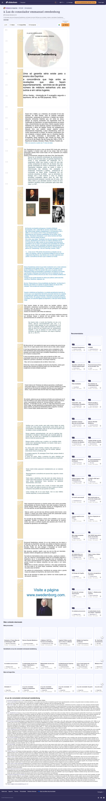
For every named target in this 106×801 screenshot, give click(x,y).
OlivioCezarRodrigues (82, 666)
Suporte (11, 791)
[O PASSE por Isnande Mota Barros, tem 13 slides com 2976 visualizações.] (95, 344)
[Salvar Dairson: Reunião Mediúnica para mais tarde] (100, 426)
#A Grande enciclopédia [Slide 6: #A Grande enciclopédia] (13, 721)
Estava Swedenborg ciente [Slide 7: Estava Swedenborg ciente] (14, 729)
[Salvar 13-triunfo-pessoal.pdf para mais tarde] (84, 501)
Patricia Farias (92, 481)
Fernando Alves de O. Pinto (78, 443)
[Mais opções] (39, 25)
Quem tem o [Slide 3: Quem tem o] (10, 704)
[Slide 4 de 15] (10, 67)
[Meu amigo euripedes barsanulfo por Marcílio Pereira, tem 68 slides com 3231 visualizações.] (78, 532)
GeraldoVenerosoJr (78, 500)
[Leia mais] (6, 20)
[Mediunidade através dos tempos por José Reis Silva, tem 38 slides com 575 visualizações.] (48, 660)
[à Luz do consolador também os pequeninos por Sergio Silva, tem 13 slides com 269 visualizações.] (30, 683)
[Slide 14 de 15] (10, 177)
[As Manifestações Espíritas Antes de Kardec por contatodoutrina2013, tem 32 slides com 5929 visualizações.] (66, 660)
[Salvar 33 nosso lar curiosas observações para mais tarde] (84, 596)
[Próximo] (102, 637)
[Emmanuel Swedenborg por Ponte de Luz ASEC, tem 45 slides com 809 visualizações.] (78, 344)
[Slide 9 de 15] (10, 122)
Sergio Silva (14, 8)
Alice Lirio (92, 557)
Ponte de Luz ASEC (77, 349)
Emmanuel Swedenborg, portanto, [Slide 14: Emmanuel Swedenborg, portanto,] (16, 774)
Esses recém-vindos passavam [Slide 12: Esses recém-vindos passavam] (15, 763)
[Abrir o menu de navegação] (2, 2)
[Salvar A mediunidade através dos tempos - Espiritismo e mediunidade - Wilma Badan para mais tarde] (100, 615)
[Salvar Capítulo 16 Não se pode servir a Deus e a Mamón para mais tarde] (100, 445)
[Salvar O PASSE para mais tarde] (100, 350)
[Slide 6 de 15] (10, 89)
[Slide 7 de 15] (10, 100)
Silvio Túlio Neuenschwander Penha (94, 406)
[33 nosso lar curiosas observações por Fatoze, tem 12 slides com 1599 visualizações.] (78, 589)
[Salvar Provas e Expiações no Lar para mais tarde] (100, 520)
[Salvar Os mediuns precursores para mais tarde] (84, 615)
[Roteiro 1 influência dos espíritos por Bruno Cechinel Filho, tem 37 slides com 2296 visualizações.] (95, 589)
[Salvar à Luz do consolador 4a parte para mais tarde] (91, 691)
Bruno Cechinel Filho (94, 595)
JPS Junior (92, 462)
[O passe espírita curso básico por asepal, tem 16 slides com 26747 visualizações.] (78, 513)
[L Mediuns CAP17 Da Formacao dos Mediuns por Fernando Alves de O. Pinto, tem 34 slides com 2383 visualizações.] (78, 438)
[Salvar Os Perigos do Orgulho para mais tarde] (84, 577)
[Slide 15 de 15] (10, 188)
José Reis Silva (45, 666)
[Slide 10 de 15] (10, 133)
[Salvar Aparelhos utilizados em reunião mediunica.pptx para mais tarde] (84, 369)
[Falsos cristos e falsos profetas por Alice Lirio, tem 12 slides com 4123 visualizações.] (95, 551)
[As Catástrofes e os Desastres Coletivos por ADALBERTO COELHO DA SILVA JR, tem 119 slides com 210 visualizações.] (78, 551)
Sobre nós (4, 791)
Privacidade (23, 791)
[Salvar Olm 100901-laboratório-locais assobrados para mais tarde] (100, 539)
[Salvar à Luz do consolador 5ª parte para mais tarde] (73, 691)
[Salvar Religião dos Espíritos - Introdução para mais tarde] (84, 463)
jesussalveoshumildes (94, 424)
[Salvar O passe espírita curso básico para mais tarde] (84, 520)
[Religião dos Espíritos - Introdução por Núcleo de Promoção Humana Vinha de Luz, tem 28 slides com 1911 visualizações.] (78, 456)
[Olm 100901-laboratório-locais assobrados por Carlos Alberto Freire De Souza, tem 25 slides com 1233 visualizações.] (95, 532)
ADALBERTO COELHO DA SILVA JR (78, 557)
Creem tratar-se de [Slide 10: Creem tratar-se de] (12, 751)
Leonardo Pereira (93, 387)
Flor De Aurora (76, 368)
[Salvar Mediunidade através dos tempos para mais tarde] (55, 667)
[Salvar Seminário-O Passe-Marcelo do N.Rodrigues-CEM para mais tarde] (84, 426)
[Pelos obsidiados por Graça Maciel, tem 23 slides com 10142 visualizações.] (78, 381)
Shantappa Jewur (77, 614)
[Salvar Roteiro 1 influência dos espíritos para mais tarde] (100, 596)
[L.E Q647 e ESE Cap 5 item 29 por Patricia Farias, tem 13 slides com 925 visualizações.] (95, 475)
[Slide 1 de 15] (10, 34)
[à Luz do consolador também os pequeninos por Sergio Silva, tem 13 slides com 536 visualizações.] (48, 683)
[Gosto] (6, 25)
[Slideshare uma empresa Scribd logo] (11, 2)
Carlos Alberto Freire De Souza (94, 538)
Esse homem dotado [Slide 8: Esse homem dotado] (12, 737)
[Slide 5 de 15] (10, 78)
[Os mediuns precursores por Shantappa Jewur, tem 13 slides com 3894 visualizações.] (78, 608)
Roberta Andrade (93, 443)
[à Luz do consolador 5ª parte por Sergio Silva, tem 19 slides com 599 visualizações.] (66, 683)
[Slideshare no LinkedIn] (103, 797)
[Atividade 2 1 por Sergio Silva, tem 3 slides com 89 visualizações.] (12, 683)
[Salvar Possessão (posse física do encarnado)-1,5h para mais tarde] (100, 369)
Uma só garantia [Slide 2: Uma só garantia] (11, 702)
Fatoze (75, 595)
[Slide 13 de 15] (10, 166)
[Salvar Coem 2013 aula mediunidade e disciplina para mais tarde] (84, 407)
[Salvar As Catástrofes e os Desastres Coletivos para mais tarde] (84, 558)
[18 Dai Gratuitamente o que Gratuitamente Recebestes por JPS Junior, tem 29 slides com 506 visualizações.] (95, 456)
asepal (75, 519)
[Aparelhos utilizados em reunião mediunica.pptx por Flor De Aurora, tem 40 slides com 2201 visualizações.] (78, 362)
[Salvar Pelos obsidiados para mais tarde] (84, 388)
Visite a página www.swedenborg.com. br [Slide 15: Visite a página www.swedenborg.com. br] (17, 784)
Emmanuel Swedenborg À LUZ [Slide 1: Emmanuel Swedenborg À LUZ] (15, 700)
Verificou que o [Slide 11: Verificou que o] (11, 756)
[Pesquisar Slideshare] (38, 2)
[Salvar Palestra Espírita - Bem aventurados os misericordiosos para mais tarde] (84, 482)
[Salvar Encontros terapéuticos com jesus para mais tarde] (100, 577)
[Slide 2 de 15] (10, 45)
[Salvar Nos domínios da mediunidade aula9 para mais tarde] (100, 388)
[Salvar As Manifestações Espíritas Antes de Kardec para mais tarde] (73, 667)
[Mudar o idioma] (62, 2)
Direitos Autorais (32, 791)
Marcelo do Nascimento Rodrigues (78, 424)
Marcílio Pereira (77, 538)
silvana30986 (92, 500)
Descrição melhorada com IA (10, 15)
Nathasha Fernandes (101, 666)
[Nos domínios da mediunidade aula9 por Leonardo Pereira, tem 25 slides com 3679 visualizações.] (95, 381)
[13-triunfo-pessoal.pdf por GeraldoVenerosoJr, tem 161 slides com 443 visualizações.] (78, 494)
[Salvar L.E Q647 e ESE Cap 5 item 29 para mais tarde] (100, 482)
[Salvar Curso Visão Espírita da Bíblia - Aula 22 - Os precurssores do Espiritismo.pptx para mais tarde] (91, 667)
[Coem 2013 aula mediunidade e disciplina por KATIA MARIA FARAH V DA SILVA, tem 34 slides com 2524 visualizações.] (78, 400)
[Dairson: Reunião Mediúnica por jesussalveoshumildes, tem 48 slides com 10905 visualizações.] (95, 419)
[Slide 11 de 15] (10, 144)
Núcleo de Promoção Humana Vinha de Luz (78, 462)
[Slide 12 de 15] (10, 155)
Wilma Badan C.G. (93, 614)
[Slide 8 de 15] (10, 111)
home (91, 368)
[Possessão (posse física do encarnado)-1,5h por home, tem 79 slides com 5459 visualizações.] (95, 362)
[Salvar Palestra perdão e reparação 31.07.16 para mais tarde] (100, 407)
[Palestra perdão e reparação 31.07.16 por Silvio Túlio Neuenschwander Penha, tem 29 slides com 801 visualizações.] (95, 400)
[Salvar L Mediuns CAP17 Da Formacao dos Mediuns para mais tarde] (84, 445)
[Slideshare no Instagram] (98, 797)
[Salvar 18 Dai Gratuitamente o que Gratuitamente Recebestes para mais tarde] (100, 463)
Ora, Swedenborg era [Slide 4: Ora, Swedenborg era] (12, 713)
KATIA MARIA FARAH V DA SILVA (78, 406)
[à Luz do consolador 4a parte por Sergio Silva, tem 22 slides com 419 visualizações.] (84, 683)
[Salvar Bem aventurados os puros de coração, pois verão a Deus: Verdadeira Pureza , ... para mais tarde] (100, 501)
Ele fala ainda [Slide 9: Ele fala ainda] (10, 744)
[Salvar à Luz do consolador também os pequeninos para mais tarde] (37, 691)
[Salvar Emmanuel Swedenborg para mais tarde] (84, 350)
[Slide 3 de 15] (10, 56)
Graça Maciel (76, 387)
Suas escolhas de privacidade (46, 791)
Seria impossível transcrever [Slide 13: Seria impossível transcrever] (14, 769)
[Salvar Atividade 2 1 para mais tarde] (19, 691)
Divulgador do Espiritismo (78, 481)
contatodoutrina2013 (64, 666)
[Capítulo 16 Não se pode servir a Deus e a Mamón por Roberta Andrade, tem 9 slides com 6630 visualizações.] (95, 438)
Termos (16, 791)
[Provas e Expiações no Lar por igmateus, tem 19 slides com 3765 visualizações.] (95, 513)
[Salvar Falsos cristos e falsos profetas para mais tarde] (100, 558)
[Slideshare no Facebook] (101, 797)
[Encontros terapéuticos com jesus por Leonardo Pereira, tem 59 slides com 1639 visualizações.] (95, 570)
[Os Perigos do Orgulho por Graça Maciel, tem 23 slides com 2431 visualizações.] (78, 570)
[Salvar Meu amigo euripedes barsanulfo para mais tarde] (84, 539)
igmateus (91, 519)
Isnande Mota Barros (94, 349)
